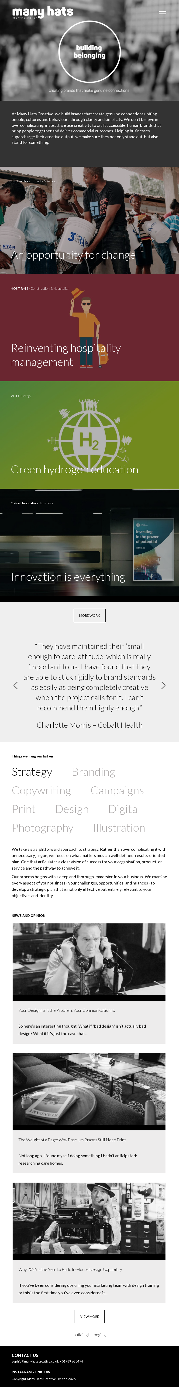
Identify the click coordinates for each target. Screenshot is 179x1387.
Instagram (22, 1372)
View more (89, 1316)
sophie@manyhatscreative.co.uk (35, 1361)
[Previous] (16, 685)
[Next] (163, 685)
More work (89, 615)
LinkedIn (42, 1372)
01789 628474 (72, 1361)
